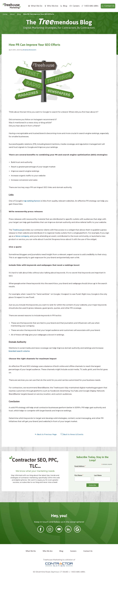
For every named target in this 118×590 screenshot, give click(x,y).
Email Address (79, 466)
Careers (74, 6)
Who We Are (51, 6)
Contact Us (108, 6)
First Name (78, 475)
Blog (63, 6)
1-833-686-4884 (90, 6)
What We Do (35, 6)
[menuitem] (35, 6)
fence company (22, 236)
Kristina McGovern (29, 50)
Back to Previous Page (46, 434)
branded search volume (19, 351)
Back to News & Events (72, 434)
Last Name (98, 475)
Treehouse (17, 230)
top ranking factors (31, 201)
